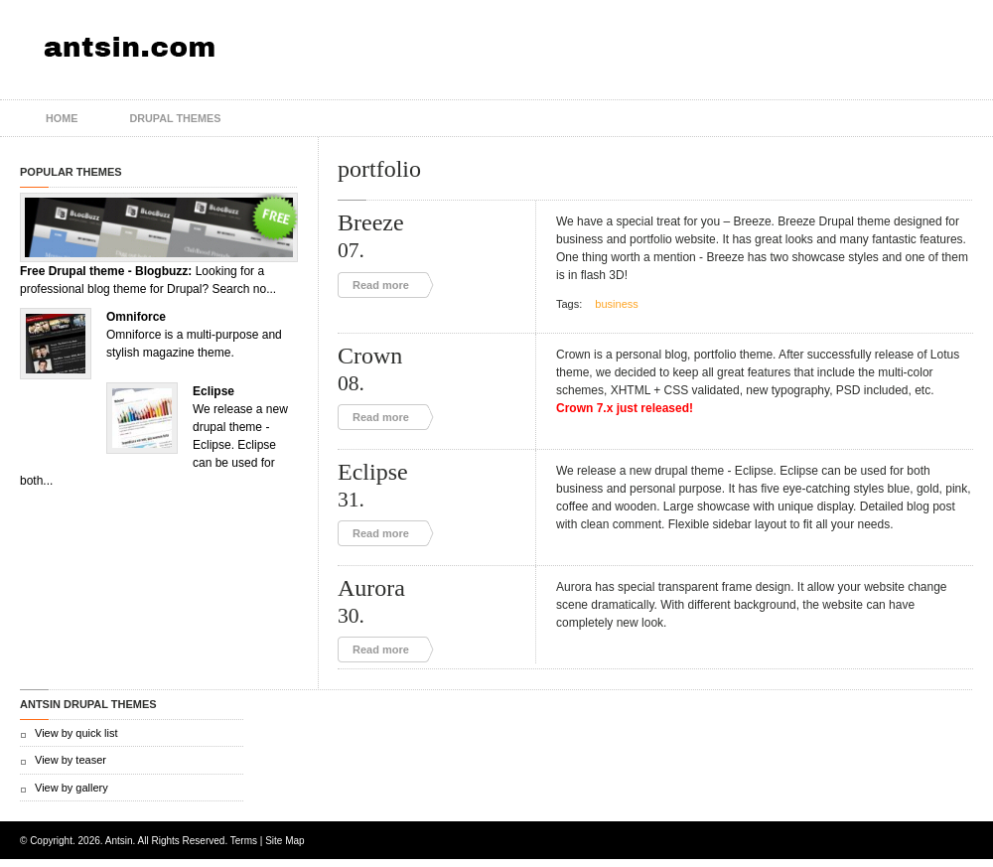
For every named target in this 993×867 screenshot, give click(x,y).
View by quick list (76, 733)
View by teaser (70, 760)
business (616, 304)
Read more (381, 285)
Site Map (284, 840)
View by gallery (71, 788)
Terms (243, 840)
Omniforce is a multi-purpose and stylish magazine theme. (194, 335)
